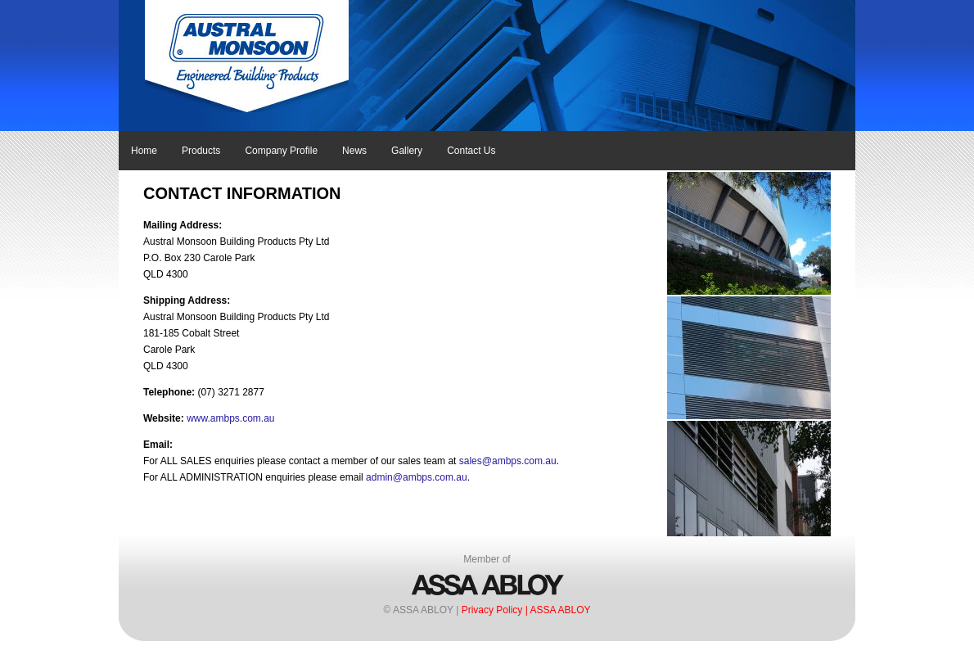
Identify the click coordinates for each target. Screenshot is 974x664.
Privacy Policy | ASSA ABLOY (526, 610)
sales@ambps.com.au (508, 461)
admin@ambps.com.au (416, 477)
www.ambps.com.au (230, 418)
